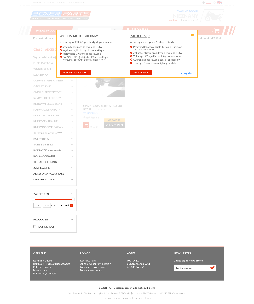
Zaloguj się (140, 29)
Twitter (87, 293)
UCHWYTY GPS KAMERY (48, 80)
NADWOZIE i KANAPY (46, 109)
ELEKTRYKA (40, 74)
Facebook (77, 293)
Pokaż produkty (51, 30)
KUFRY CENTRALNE (45, 121)
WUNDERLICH (42, 68)
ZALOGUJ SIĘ (141, 72)
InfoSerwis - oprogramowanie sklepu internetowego (127, 298)
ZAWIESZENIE (41, 167)
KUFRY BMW (41, 138)
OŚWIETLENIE (42, 86)
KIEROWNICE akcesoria (47, 103)
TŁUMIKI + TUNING (45, 161)
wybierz (173, 20)
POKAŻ (67, 205)
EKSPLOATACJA (43, 62)
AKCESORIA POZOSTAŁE (48, 173)
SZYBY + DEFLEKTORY (47, 97)
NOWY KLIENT (187, 73)
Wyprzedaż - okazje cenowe (50, 57)
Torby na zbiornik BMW (47, 132)
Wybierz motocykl (75, 72)
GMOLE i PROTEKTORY (47, 92)
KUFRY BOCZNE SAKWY (48, 126)
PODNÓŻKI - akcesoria (47, 150)
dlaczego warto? (189, 20)
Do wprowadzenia (44, 179)
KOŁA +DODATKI (44, 156)
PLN (49, 205)
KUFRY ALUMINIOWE (46, 115)
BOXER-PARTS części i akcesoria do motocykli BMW (127, 287)
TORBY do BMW (43, 144)
